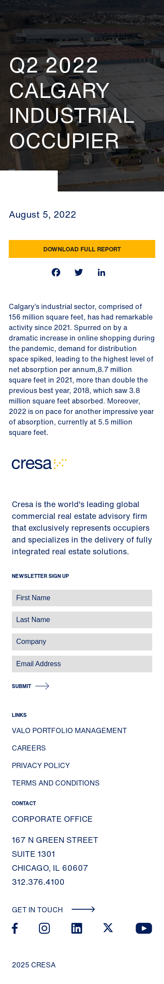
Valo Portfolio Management (69, 730)
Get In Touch (53, 909)
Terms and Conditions (56, 783)
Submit (21, 686)
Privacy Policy (41, 765)
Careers (29, 748)
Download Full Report (82, 249)
